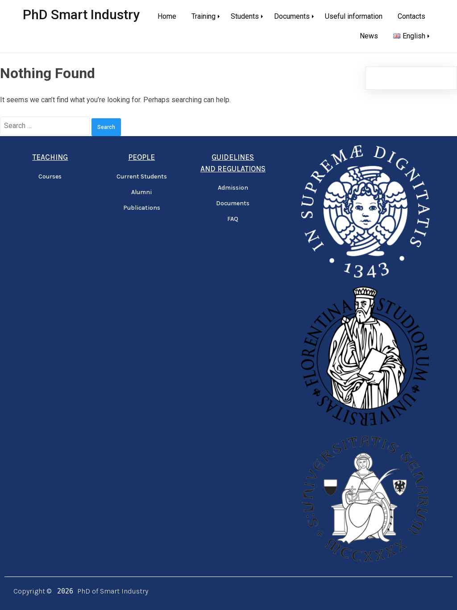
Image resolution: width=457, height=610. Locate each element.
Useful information (353, 16)
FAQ (232, 219)
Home (167, 16)
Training (203, 16)
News (369, 36)
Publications (141, 208)
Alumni (141, 192)
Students (245, 16)
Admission (233, 187)
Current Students (141, 176)
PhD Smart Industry (81, 14)
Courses (50, 176)
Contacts (411, 16)
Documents (292, 16)
